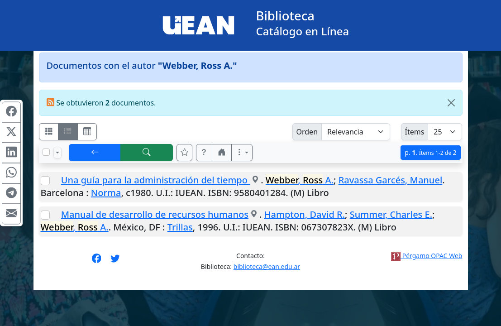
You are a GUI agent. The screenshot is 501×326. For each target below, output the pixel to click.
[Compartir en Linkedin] (11, 153)
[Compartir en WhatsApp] (11, 173)
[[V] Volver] (95, 152)
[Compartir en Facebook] (11, 112)
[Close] (451, 102)
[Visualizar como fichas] (49, 131)
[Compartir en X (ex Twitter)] (11, 132)
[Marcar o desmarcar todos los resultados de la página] (46, 152)
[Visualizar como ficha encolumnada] (68, 131)
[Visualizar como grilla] (87, 131)
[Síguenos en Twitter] (115, 261)
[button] (204, 152)
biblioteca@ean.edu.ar (267, 266)
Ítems (415, 132)
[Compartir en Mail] (11, 214)
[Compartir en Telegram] (11, 193)
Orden (307, 132)
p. (430, 152)
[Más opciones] (242, 152)
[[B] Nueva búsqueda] (146, 152)
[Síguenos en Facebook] (96, 261)
